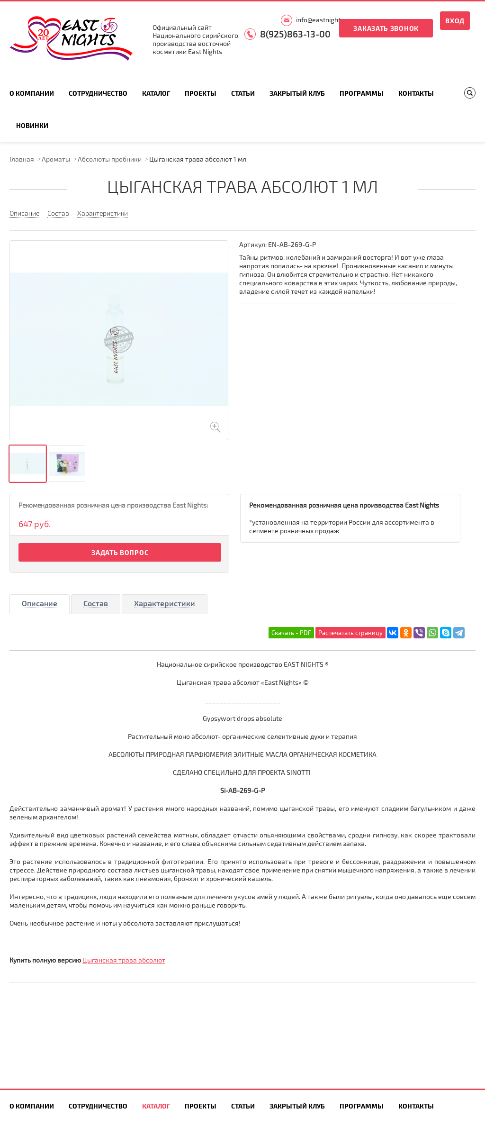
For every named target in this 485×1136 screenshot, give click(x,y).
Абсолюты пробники (110, 159)
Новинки (32, 125)
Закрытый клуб (297, 93)
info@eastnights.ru (324, 20)
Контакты (416, 93)
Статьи (243, 93)
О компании (31, 93)
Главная (21, 159)
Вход (455, 21)
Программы (362, 93)
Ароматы (56, 159)
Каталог (156, 93)
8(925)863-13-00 (295, 33)
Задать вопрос (119, 552)
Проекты (200, 93)
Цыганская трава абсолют (123, 960)
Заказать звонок (386, 28)
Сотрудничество (98, 93)
